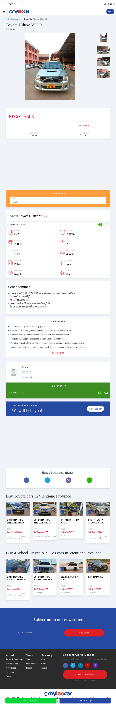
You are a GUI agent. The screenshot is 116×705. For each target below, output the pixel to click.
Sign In (111, 4)
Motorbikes (31, 663)
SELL (110, 11)
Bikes (43, 663)
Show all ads (26, 372)
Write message (27, 377)
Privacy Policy (12, 663)
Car (31, 19)
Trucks (29, 668)
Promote (32, 125)
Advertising (11, 668)
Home (26, 19)
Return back (13, 19)
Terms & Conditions (14, 659)
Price (14, 199)
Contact (9, 676)
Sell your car (95, 408)
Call (107, 224)
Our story (10, 672)
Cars (28, 659)
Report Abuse (58, 353)
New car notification (85, 674)
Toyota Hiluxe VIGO (41, 19)
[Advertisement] (58, 166)
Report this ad (84, 125)
